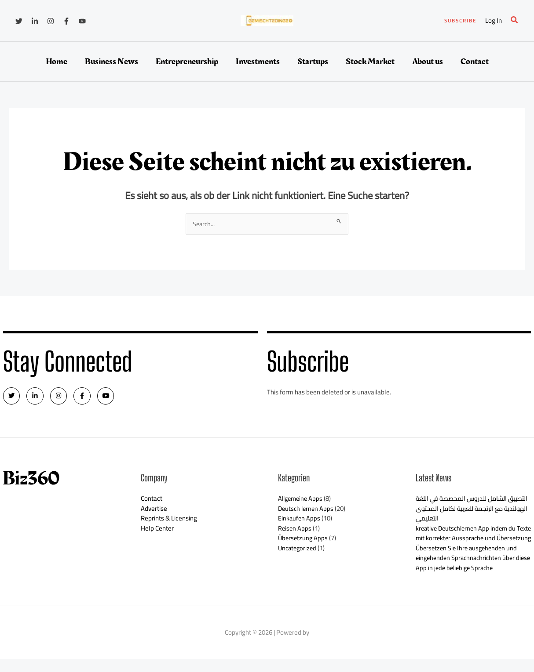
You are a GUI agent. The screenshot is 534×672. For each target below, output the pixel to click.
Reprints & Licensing (169, 521)
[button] (460, 20)
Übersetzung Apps (303, 541)
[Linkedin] (34, 21)
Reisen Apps (295, 531)
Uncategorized (298, 551)
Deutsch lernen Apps (307, 511)
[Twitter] (18, 21)
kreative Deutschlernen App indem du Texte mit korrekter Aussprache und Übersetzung (468, 541)
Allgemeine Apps (302, 501)
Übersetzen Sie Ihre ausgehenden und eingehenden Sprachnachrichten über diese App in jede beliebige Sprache (469, 571)
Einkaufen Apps (299, 521)
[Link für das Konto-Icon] (493, 21)
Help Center (157, 531)
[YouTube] (82, 21)
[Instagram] (50, 21)
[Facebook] (66, 21)
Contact (151, 501)
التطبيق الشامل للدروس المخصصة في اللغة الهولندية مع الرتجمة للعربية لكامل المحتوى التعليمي (470, 511)
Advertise (154, 511)
